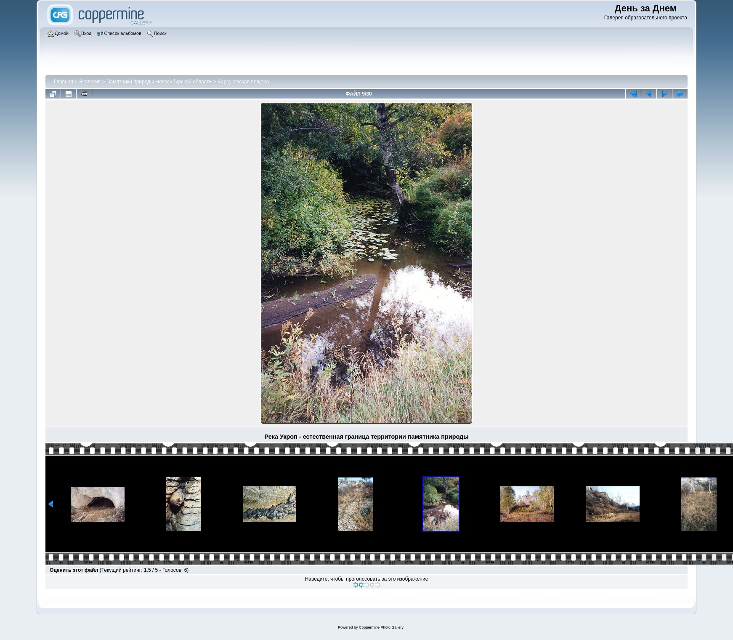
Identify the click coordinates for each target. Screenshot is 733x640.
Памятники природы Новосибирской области (159, 82)
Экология (90, 82)
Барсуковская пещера (243, 82)
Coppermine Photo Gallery (381, 627)
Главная (63, 82)
